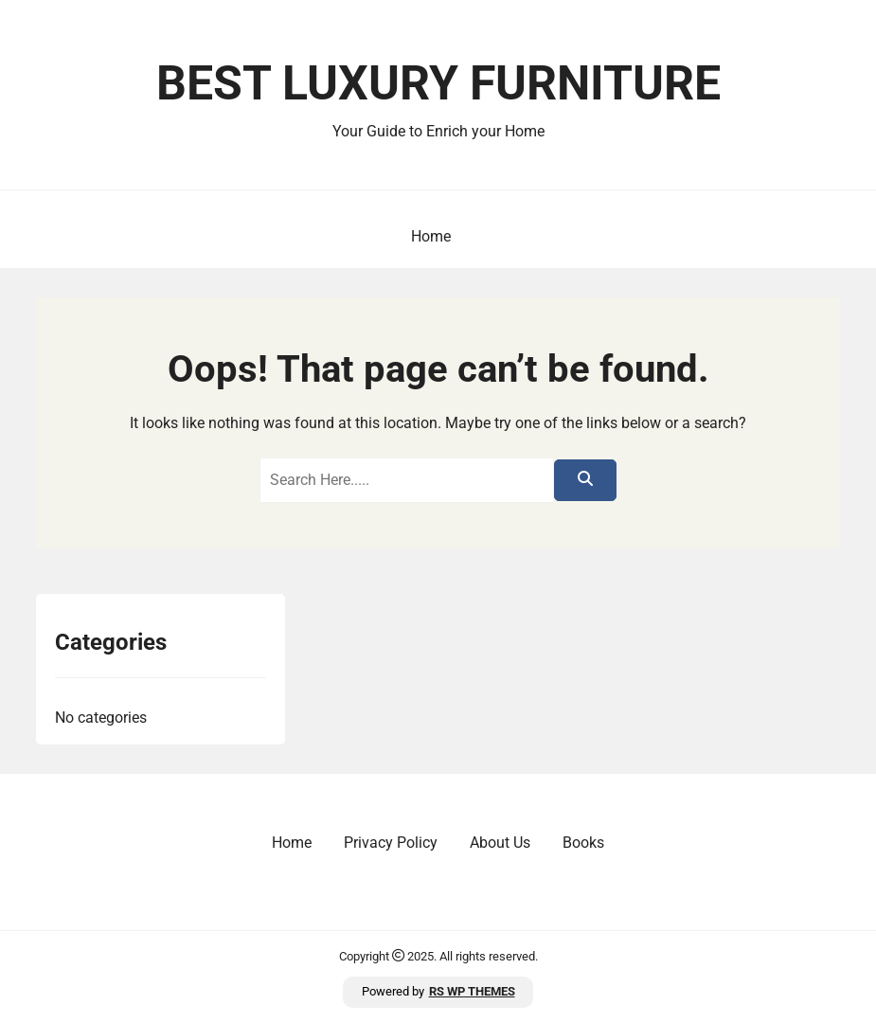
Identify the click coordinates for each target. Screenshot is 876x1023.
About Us (500, 843)
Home (431, 236)
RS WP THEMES (472, 991)
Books (583, 843)
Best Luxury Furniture (438, 83)
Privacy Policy (391, 843)
